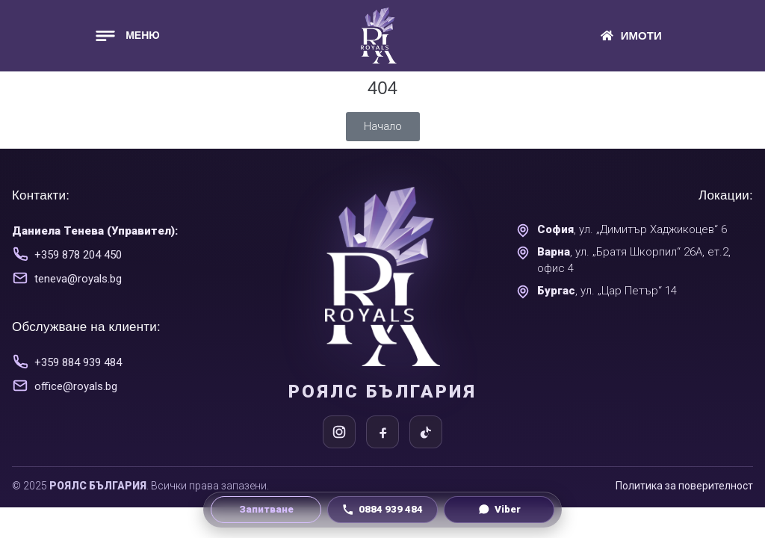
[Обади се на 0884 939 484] (382, 509)
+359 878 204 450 (78, 255)
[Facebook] (382, 431)
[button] (126, 35)
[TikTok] (425, 431)
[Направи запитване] (266, 509)
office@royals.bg (75, 386)
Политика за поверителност (684, 486)
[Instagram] (339, 431)
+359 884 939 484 (78, 362)
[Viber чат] (499, 509)
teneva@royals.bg (78, 278)
